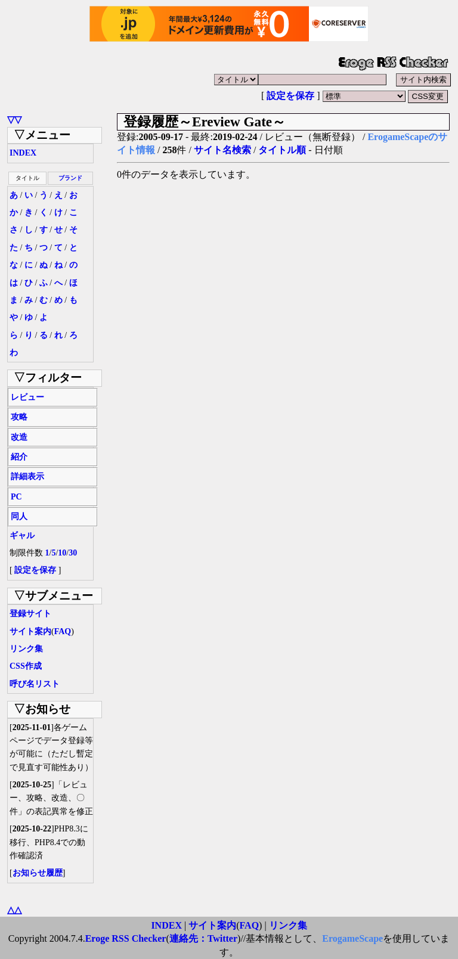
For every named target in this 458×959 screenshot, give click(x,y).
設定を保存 (290, 96)
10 (62, 552)
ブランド (70, 178)
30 (73, 552)
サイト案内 (30, 631)
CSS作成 (26, 666)
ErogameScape (352, 938)
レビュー (27, 397)
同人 (19, 516)
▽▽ (14, 119)
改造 (19, 437)
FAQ (63, 631)
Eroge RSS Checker (125, 938)
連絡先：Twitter (203, 938)
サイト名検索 (222, 150)
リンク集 (26, 648)
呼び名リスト (35, 683)
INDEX (23, 152)
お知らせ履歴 (38, 872)
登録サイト (30, 613)
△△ (14, 910)
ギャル (22, 535)
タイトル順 (282, 150)
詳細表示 (27, 476)
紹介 (19, 456)
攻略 (19, 416)
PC (16, 496)
